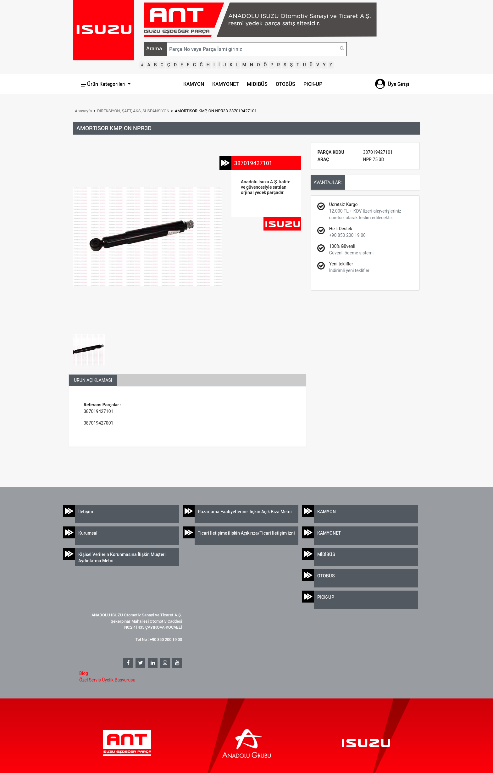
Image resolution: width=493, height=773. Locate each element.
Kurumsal (87, 533)
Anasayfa (83, 110)
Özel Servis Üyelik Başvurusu (107, 679)
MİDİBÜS (326, 554)
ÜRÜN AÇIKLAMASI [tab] (93, 380)
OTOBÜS (285, 84)
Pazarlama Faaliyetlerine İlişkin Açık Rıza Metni (245, 511)
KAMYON (193, 84)
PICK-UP (312, 84)
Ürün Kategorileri (104, 84)
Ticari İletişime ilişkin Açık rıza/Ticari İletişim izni (246, 533)
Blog (83, 673)
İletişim (85, 511)
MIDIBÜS (257, 84)
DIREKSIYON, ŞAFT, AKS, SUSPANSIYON (133, 110)
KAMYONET (225, 84)
